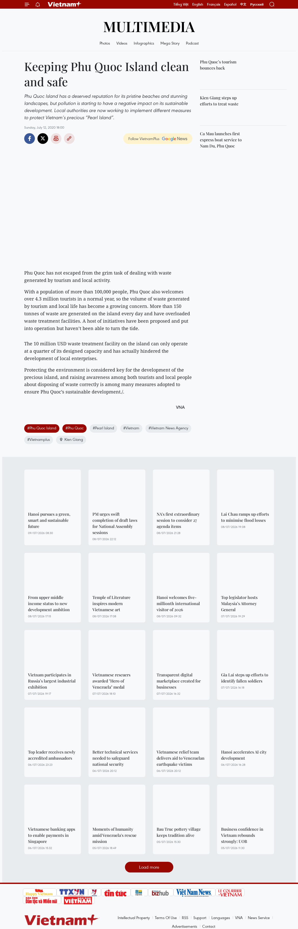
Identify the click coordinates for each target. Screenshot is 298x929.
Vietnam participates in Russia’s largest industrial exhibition (52, 681)
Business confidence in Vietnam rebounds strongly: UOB (242, 835)
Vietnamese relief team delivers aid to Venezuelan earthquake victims (181, 758)
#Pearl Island (103, 427)
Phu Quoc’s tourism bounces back (218, 65)
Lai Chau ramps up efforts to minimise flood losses (245, 517)
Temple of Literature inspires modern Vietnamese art (111, 603)
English (197, 4)
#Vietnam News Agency (168, 427)
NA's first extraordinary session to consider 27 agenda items (178, 520)
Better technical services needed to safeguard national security (115, 758)
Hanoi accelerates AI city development (244, 755)
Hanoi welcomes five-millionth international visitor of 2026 (178, 603)
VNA (239, 917)
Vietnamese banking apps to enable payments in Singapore (51, 835)
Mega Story (170, 43)
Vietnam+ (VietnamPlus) (65, 4)
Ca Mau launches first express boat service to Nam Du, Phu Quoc (221, 139)
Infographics (144, 43)
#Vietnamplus (38, 439)
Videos (121, 43)
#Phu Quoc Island (41, 427)
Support (199, 917)
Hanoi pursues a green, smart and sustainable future (49, 520)
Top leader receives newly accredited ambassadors (51, 755)
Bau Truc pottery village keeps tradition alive (179, 832)
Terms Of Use (166, 917)
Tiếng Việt (180, 4)
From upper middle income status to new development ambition (49, 603)
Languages (220, 917)
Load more (149, 867)
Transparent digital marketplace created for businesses (179, 681)
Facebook (29, 138)
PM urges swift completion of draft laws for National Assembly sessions (114, 523)
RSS (185, 917)
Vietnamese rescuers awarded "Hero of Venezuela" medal (111, 681)
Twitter (42, 138)
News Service (259, 917)
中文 (243, 4)
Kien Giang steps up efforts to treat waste (219, 100)
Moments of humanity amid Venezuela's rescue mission (114, 835)
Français (213, 4)
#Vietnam (131, 427)
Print (56, 138)
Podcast (192, 43)
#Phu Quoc (74, 427)
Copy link (69, 138)
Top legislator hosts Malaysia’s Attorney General (239, 603)
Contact (208, 926)
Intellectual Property (134, 917)
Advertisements (184, 926)
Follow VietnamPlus (143, 138)
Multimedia (149, 26)
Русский (257, 4)
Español (230, 4)
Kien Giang (71, 439)
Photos (105, 43)
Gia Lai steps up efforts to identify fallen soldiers (244, 678)
